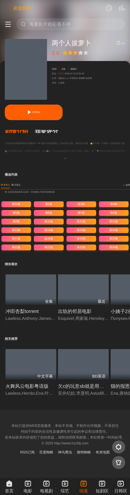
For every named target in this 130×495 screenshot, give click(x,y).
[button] (20, 131)
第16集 (113, 230)
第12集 (113, 221)
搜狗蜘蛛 (84, 452)
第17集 (16, 238)
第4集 (113, 204)
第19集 (81, 238)
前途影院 (22, 8)
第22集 (48, 247)
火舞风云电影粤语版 (27, 386)
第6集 (48, 212)
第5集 (16, 212)
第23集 (81, 247)
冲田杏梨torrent (22, 311)
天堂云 (16, 185)
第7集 (81, 212)
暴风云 (5, 185)
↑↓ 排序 (126, 185)
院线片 (74, 69)
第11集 (81, 221)
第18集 (48, 238)
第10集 (48, 221)
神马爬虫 (65, 452)
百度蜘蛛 (46, 452)
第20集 (113, 238)
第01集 (16, 204)
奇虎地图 (103, 452)
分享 (120, 43)
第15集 (81, 230)
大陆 (63, 69)
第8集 (113, 212)
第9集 (16, 221)
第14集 (48, 230)
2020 (54, 69)
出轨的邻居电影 (75, 311)
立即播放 (33, 112)
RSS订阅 (27, 452)
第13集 (16, 230)
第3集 (81, 204)
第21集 (16, 247)
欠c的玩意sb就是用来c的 (84, 386)
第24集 (113, 247)
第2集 (48, 204)
